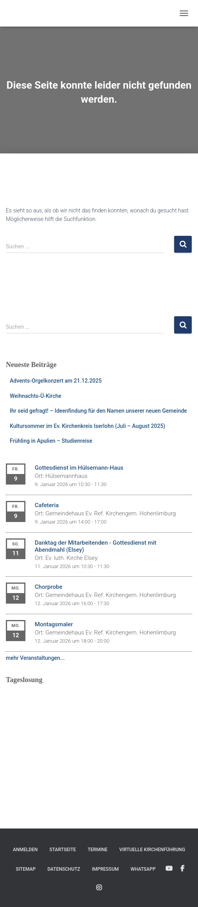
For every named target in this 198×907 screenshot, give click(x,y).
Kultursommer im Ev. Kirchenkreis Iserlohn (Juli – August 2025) (87, 426)
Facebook (182, 869)
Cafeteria (47, 505)
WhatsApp (142, 869)
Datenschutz (63, 869)
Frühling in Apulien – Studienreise (51, 441)
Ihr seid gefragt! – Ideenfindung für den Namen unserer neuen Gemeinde (98, 411)
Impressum (105, 869)
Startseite (62, 849)
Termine (98, 849)
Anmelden (25, 849)
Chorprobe (48, 586)
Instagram (99, 888)
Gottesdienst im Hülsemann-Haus (79, 467)
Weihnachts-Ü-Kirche (35, 396)
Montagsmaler (54, 624)
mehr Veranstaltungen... (35, 658)
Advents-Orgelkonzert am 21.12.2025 (56, 381)
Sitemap (26, 869)
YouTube (169, 869)
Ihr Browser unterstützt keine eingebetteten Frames (99, 738)
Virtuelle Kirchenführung (152, 849)
